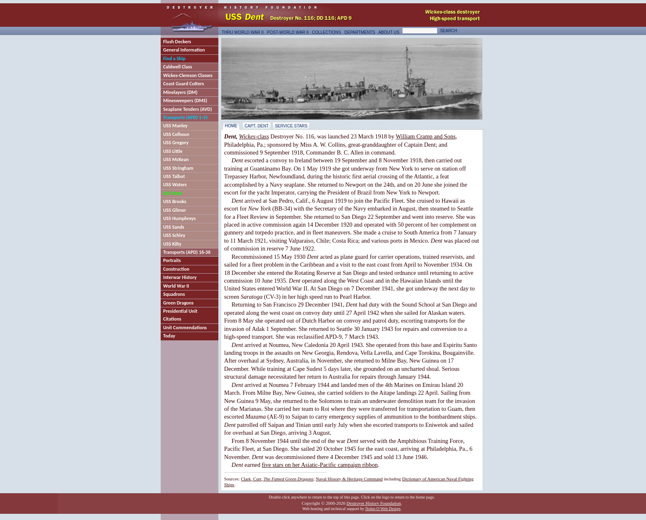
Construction (176, 269)
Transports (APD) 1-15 (185, 117)
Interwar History (180, 277)
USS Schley (174, 235)
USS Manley (175, 126)
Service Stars (291, 126)
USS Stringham (178, 168)
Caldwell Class (177, 67)
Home (231, 126)
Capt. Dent (257, 126)
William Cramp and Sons (425, 136)
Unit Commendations (185, 327)
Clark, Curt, (277, 478)
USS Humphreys (179, 218)
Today (169, 336)
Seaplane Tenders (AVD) (187, 109)
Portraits (172, 260)
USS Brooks (174, 201)
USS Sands (173, 227)
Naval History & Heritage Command (349, 478)
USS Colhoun (176, 134)
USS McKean (176, 159)
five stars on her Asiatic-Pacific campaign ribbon (320, 464)
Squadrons (174, 294)
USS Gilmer (174, 210)
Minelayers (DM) (180, 92)
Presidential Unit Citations (180, 315)
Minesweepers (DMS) (185, 100)
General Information (184, 50)
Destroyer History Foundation (373, 503)
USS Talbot (174, 176)
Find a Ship (174, 58)
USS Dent (172, 193)
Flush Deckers (177, 42)
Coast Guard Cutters (183, 84)
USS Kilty (172, 244)
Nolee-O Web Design (382, 508)
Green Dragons (178, 303)
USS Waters (175, 184)
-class (254, 136)
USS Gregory (176, 142)
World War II (176, 286)
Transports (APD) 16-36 (187, 252)
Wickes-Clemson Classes (188, 75)
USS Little (173, 151)
